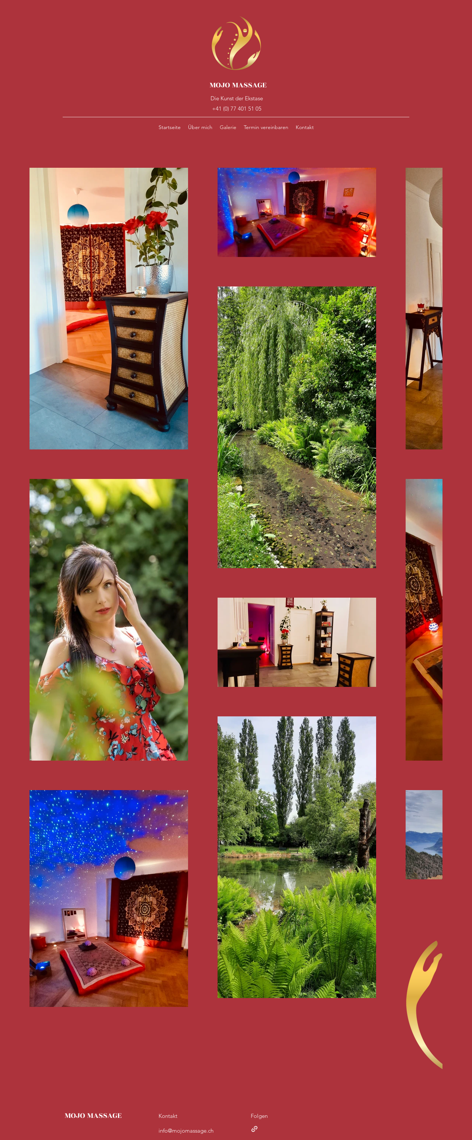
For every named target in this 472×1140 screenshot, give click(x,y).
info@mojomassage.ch (186, 1130)
